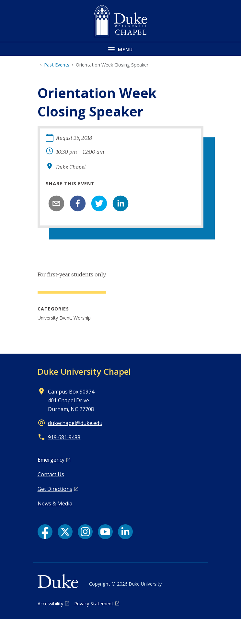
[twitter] (99, 203)
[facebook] (78, 203)
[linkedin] (120, 203)
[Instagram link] (85, 531)
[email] (56, 203)
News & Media (55, 503)
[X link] (65, 531)
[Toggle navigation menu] (120, 49)
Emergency (51, 459)
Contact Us (51, 474)
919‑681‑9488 (64, 437)
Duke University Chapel (84, 371)
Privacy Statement (93, 604)
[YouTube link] (105, 531)
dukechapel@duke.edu (75, 423)
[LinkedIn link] (125, 531)
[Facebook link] (45, 531)
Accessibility (50, 604)
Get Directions (55, 488)
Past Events (56, 65)
